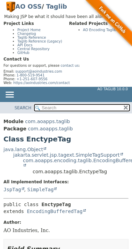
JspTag (12, 189)
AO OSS (28, 6)
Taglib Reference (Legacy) (39, 41)
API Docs (25, 45)
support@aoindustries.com (38, 71)
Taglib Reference (31, 37)
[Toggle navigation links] (9, 95)
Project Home (29, 30)
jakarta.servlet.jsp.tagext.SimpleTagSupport (66, 155)
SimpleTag (40, 189)
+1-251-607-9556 (32, 79)
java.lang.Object (23, 149)
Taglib (56, 6)
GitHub (23, 53)
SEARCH (23, 107)
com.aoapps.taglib (47, 121)
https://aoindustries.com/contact (41, 83)
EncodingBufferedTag (54, 211)
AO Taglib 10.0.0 (112, 89)
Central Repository (33, 49)
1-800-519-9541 (31, 75)
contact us (70, 65)
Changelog (26, 34)
